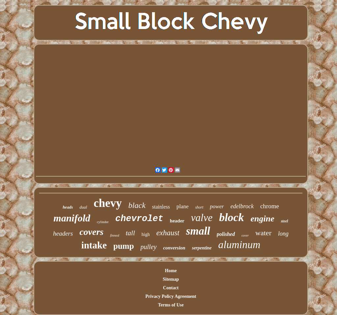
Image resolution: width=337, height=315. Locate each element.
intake (94, 245)
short (199, 207)
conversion (174, 247)
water (263, 233)
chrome (269, 206)
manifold (72, 218)
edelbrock (241, 206)
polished (226, 234)
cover (245, 235)
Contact (170, 287)
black (136, 205)
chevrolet (139, 219)
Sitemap (171, 279)
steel (284, 221)
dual (83, 207)
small (198, 231)
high (146, 234)
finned (114, 235)
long (283, 233)
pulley (149, 246)
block (231, 217)
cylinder (103, 222)
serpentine (202, 247)
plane (182, 206)
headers (63, 233)
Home (171, 270)
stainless (161, 207)
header (177, 220)
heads (68, 207)
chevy (108, 203)
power (217, 206)
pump (123, 246)
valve (201, 217)
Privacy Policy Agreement (170, 296)
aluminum (239, 244)
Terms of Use (171, 304)
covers (91, 232)
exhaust (167, 233)
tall (130, 233)
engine (262, 218)
